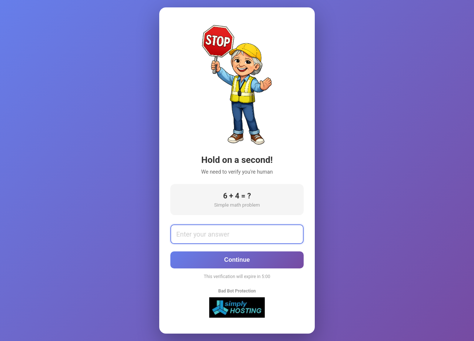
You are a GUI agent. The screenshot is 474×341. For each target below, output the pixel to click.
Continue (237, 260)
